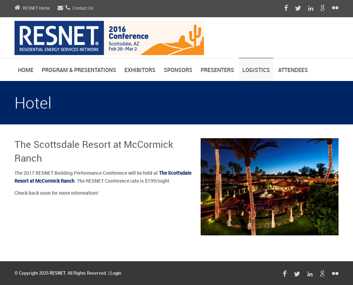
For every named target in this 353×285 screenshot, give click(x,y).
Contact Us (75, 8)
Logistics (256, 70)
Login (115, 273)
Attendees (293, 70)
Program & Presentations (79, 70)
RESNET (57, 273)
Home (25, 70)
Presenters (217, 70)
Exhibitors (139, 70)
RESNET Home (32, 8)
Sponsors (178, 70)
